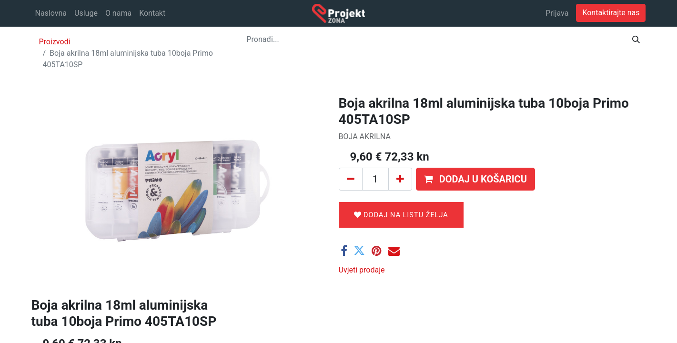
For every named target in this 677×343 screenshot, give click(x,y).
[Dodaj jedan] (400, 179)
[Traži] (636, 39)
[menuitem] (51, 13)
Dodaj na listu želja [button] (401, 215)
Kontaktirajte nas (610, 12)
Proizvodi (55, 41)
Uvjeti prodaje (362, 269)
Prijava (557, 13)
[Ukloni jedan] (351, 179)
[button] (475, 179)
